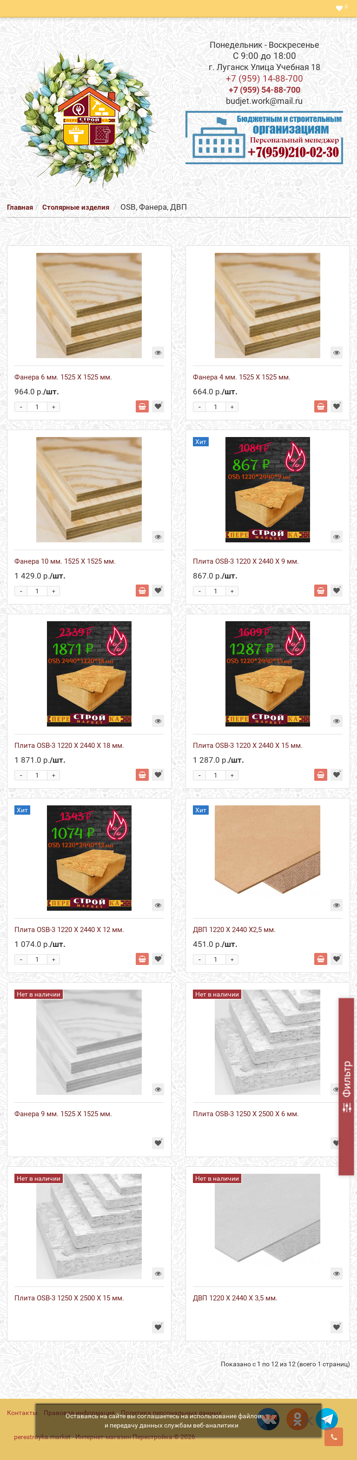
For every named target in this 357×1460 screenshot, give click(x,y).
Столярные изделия (76, 207)
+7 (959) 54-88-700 (264, 90)
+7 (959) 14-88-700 (264, 78)
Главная (20, 207)
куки (270, 1416)
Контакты (22, 1412)
